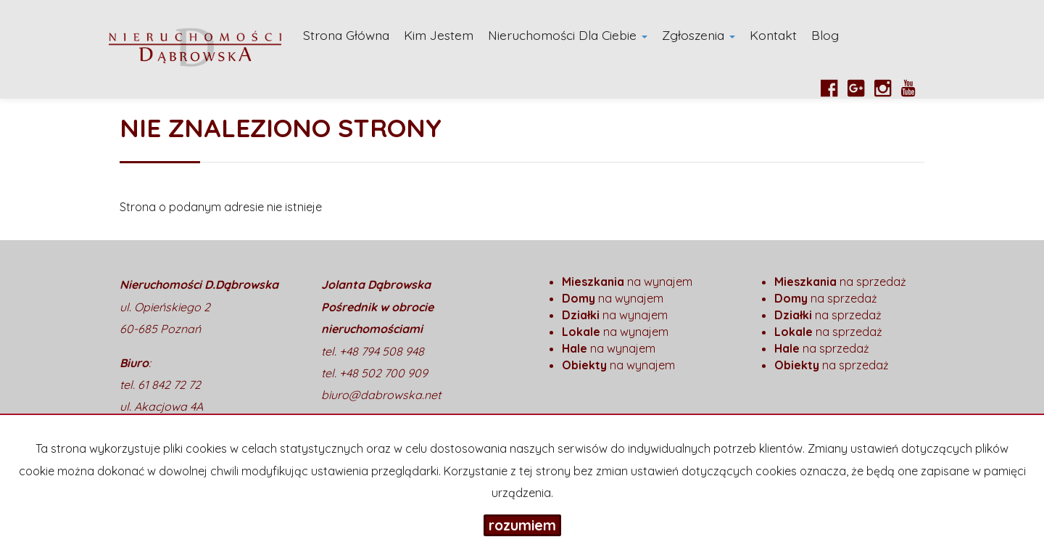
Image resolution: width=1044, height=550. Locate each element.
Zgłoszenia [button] (698, 35)
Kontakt (773, 35)
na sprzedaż (840, 281)
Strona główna (346, 35)
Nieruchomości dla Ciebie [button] (567, 35)
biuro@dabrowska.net (381, 394)
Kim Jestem (438, 35)
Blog (825, 35)
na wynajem (627, 281)
